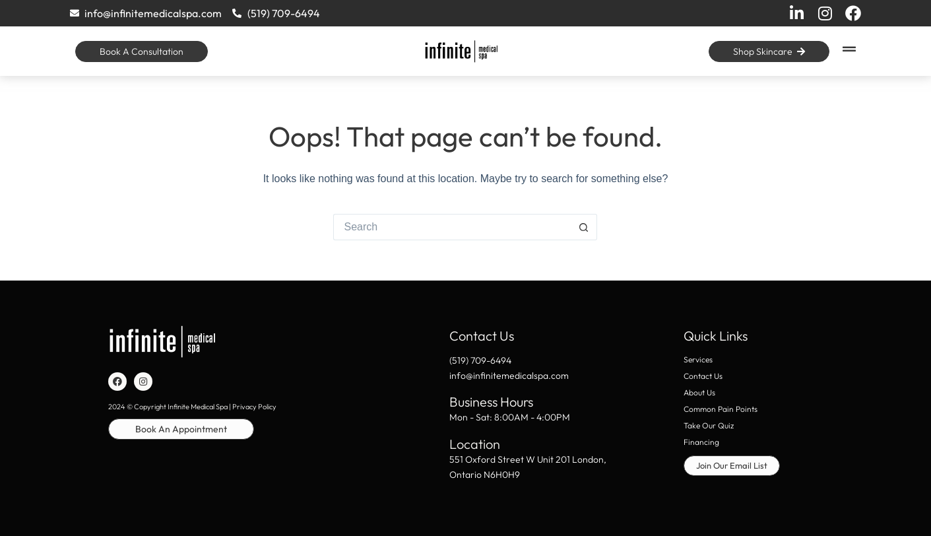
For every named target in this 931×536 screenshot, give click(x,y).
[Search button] (584, 227)
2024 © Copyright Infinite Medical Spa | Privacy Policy (192, 406)
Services (698, 359)
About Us (699, 392)
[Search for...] (452, 227)
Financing (701, 442)
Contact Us (703, 376)
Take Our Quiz (709, 425)
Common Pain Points (720, 409)
